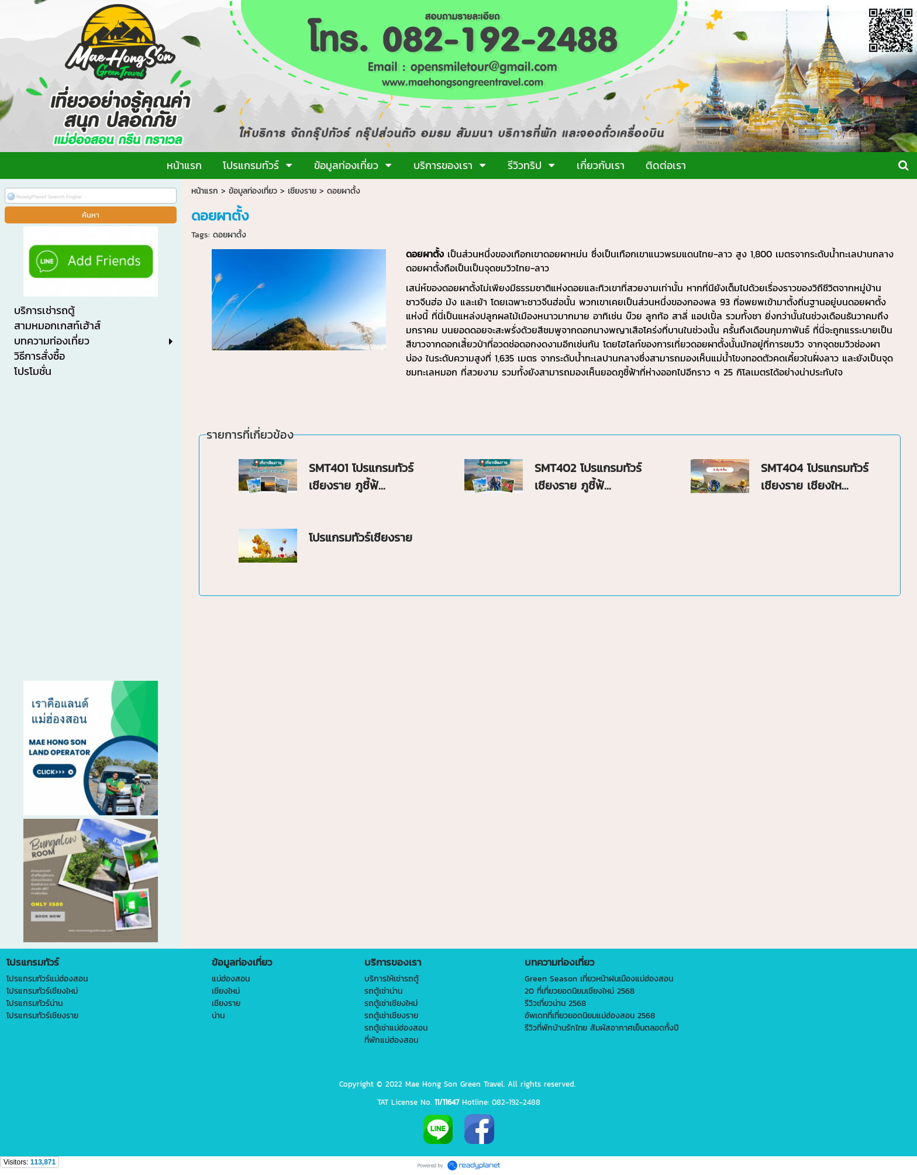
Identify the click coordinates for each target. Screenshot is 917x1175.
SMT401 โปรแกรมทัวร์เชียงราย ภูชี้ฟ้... (361, 476)
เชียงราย (302, 191)
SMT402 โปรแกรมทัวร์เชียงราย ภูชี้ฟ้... (588, 476)
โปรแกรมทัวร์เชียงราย (360, 537)
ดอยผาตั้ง (229, 235)
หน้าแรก (204, 191)
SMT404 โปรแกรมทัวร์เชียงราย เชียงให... (814, 476)
